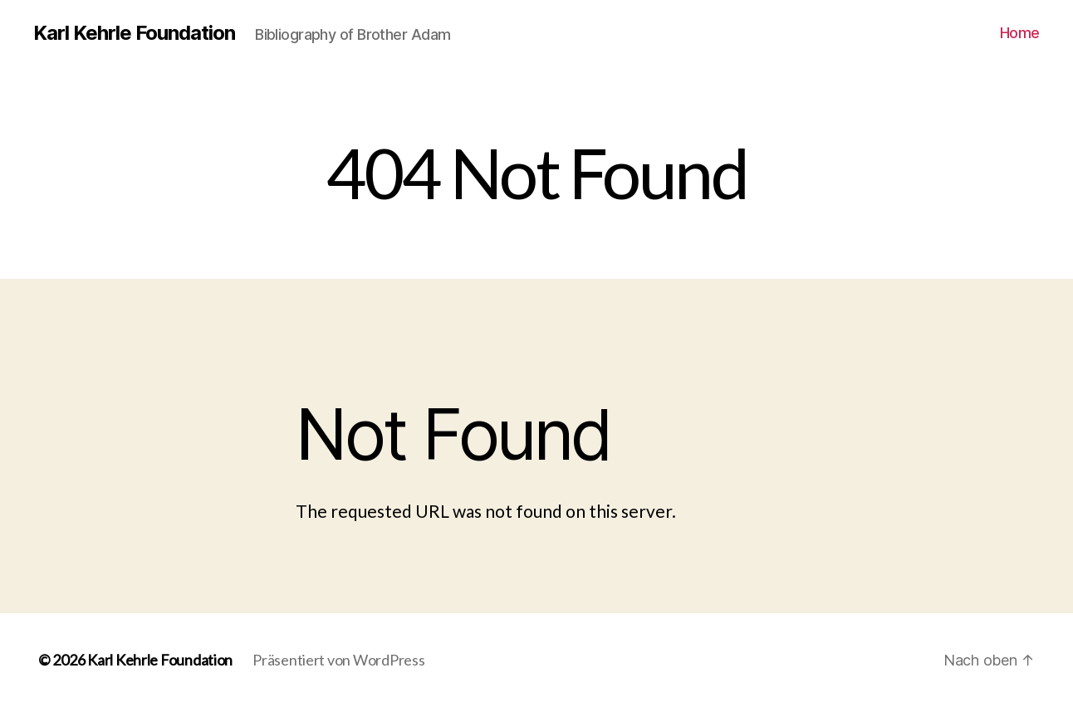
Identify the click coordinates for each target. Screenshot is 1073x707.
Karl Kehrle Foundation (134, 33)
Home (1020, 32)
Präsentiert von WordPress (338, 660)
